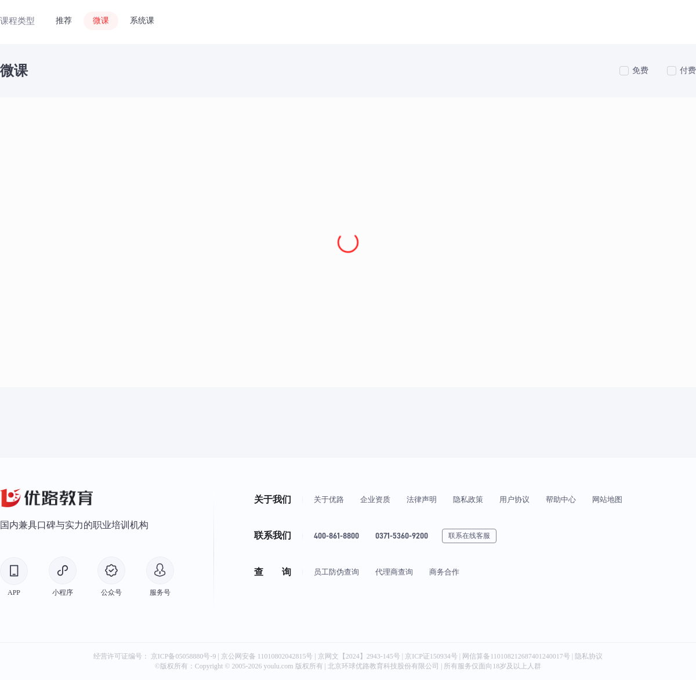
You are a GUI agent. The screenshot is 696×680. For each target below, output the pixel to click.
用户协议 (514, 499)
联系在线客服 (469, 536)
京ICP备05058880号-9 (183, 656)
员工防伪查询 (336, 572)
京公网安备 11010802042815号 (268, 656)
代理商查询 (394, 572)
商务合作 (444, 572)
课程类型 (17, 21)
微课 (101, 20)
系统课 (142, 20)
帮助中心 (561, 499)
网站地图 (607, 499)
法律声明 (422, 499)
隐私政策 (468, 499)
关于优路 (329, 499)
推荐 (64, 20)
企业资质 (375, 499)
